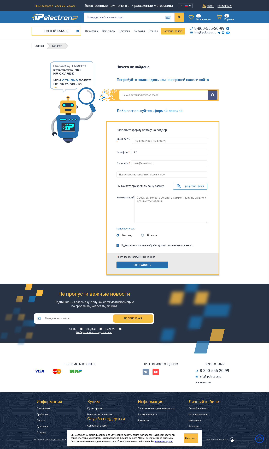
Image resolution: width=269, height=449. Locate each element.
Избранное (195, 420)
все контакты (203, 382)
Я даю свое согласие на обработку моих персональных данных (154, 244)
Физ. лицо (127, 234)
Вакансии (143, 420)
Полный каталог (56, 31)
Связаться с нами (97, 425)
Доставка (124, 31)
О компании (91, 31)
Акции (72, 328)
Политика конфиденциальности (156, 408)
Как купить (108, 31)
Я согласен (191, 438)
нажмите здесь (164, 441)
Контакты (139, 31)
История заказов (198, 414)
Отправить (142, 264)
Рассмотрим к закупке (100, 414)
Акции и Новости (147, 414)
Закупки (91, 328)
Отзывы (153, 31)
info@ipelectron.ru (203, 32)
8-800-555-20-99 (207, 28)
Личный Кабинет (198, 408)
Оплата (41, 420)
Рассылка (194, 426)
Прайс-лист (43, 414)
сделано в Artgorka (217, 439)
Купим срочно (95, 408)
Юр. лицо (152, 234)
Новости (110, 328)
